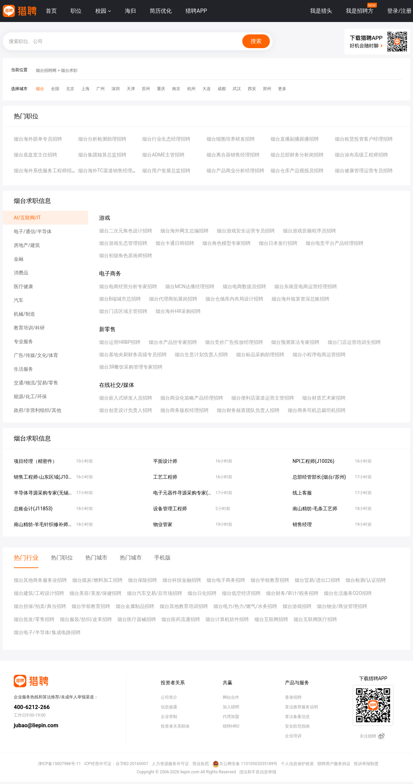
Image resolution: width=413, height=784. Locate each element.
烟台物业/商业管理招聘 (342, 606)
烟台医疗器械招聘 (136, 619)
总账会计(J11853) (33, 508)
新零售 (107, 329)
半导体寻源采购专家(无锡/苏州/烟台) (53, 493)
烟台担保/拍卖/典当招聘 (40, 606)
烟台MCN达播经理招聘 (189, 286)
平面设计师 (165, 461)
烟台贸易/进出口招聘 (317, 580)
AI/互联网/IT (27, 217)
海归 (130, 11)
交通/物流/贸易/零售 (36, 382)
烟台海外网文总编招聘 (184, 230)
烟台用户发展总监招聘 (166, 170)
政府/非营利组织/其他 (37, 410)
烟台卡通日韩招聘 (175, 243)
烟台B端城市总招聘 (120, 299)
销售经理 (302, 524)
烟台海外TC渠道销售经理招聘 (110, 170)
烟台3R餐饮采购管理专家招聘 (131, 367)
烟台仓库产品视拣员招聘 (297, 170)
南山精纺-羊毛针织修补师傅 (43, 524)
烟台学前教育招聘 (91, 606)
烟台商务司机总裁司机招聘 (317, 410)
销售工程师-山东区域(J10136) (46, 477)
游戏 (104, 218)
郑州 (267, 88)
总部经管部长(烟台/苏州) (319, 477)
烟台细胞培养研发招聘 (230, 139)
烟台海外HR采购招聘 (178, 311)
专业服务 (23, 341)
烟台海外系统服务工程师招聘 (45, 170)
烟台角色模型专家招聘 (226, 243)
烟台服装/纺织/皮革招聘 (86, 619)
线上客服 (302, 493)
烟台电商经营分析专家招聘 (128, 286)
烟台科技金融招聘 (181, 580)
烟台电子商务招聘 (225, 580)
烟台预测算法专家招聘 (295, 342)
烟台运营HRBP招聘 (119, 342)
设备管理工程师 (170, 508)
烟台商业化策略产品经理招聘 (191, 398)
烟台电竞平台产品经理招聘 (334, 243)
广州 (100, 88)
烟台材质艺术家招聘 (324, 398)
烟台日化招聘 (202, 593)
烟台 (40, 88)
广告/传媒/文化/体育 (36, 355)
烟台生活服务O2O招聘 (348, 593)
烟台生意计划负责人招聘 (201, 354)
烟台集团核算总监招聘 (102, 154)
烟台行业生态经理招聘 (166, 139)
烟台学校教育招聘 (270, 580)
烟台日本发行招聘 (278, 243)
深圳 (116, 88)
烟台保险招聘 (142, 580)
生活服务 (23, 369)
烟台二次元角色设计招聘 (125, 230)
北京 (70, 88)
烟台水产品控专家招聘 (173, 342)
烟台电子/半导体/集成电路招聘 (47, 632)
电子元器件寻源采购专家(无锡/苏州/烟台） (199, 493)
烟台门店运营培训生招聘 (354, 342)
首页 (51, 11)
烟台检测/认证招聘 (366, 580)
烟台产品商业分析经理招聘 (235, 170)
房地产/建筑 (27, 245)
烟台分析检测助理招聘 (102, 139)
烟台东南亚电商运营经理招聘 (305, 286)
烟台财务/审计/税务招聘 (292, 593)
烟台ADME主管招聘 (163, 154)
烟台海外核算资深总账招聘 (300, 299)
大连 (206, 88)
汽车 (18, 300)
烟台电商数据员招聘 (244, 286)
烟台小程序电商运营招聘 (319, 354)
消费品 (21, 272)
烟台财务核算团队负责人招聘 (248, 410)
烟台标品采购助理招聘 (260, 354)
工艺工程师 (165, 477)
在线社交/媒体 (116, 385)
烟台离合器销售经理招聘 (233, 154)
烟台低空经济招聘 (241, 593)
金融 (18, 259)
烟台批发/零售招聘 (34, 619)
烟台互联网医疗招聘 (315, 619)
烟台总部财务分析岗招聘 (297, 154)
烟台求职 (69, 70)
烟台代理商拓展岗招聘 (173, 299)
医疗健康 (23, 286)
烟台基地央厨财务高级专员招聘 (133, 354)
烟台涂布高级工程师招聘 (361, 154)
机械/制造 (24, 314)
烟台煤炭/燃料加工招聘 (97, 580)
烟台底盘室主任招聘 (35, 154)
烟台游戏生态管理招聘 (123, 243)
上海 (85, 88)
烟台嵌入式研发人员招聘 (125, 398)
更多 (282, 88)
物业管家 (162, 524)
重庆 (161, 88)
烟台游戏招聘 (297, 606)
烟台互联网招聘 (271, 619)
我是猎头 (321, 11)
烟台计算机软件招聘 (227, 619)
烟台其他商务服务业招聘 (40, 580)
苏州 (146, 88)
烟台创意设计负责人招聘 (125, 410)
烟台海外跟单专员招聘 (38, 139)
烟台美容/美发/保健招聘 (96, 593)
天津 (131, 88)
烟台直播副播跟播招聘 (295, 139)
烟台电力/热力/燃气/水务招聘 (245, 606)
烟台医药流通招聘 (180, 619)
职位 (76, 11)
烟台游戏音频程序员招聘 (309, 230)
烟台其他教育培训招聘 (184, 606)
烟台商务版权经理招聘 (184, 410)
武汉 (237, 88)
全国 (55, 88)
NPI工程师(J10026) (313, 461)
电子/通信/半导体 (33, 231)
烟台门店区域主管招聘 (123, 311)
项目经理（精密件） (35, 461)
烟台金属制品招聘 (135, 606)
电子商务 (110, 273)
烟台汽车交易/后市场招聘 (154, 593)
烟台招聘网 (46, 70)
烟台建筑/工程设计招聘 (39, 593)
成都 (222, 88)
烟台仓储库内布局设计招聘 (234, 299)
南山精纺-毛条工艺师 (315, 508)
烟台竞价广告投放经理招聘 (234, 342)
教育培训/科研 (29, 327)
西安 (252, 88)
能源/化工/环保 (30, 396)
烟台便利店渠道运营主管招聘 (262, 398)
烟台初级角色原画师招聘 (125, 255)
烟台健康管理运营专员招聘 (364, 170)
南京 (176, 88)
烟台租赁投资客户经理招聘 (364, 139)
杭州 (191, 88)
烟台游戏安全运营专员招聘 (246, 230)
